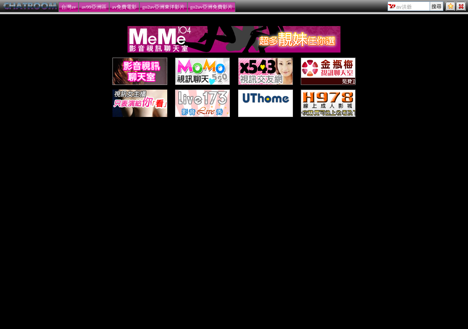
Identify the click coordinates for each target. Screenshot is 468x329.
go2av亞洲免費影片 (211, 7)
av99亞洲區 (93, 7)
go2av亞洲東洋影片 (163, 7)
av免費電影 (124, 7)
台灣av (68, 7)
